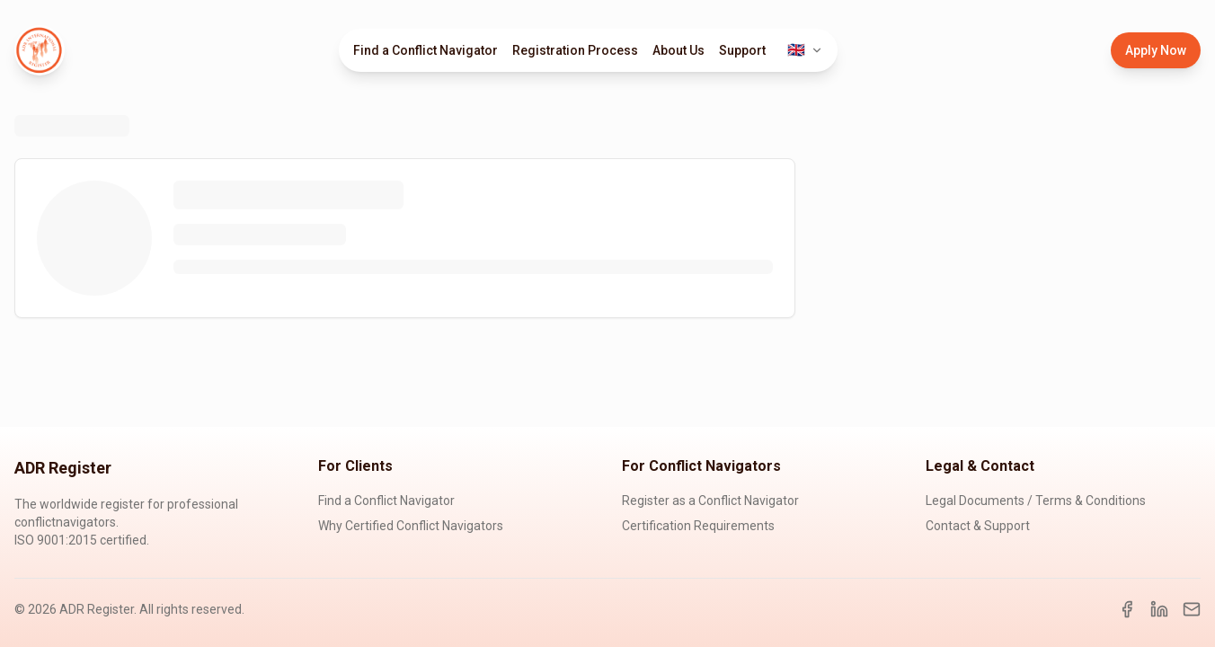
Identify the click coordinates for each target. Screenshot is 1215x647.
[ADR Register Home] (39, 50)
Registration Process (575, 50)
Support (742, 50)
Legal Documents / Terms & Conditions (1036, 500)
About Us (678, 50)
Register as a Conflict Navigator (710, 500)
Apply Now (1155, 50)
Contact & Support (978, 525)
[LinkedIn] (1159, 609)
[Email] (1192, 609)
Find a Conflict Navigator (425, 50)
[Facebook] (1127, 609)
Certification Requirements (698, 525)
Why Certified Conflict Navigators (410, 525)
